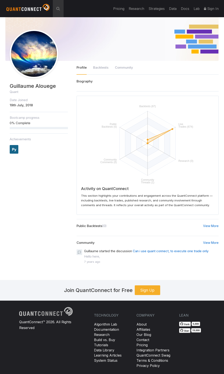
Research (136, 8)
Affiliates (143, 329)
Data (173, 8)
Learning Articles (108, 355)
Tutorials (101, 345)
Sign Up (147, 290)
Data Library (104, 350)
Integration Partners (152, 350)
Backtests (100, 67)
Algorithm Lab (105, 324)
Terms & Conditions (152, 360)
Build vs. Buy (104, 340)
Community (124, 67)
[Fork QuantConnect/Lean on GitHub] (185, 324)
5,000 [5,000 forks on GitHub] (196, 323)
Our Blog (143, 334)
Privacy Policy (148, 365)
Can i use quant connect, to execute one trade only (170, 251)
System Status (105, 360)
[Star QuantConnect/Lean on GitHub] (184, 330)
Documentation (106, 329)
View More (211, 226)
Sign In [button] (211, 8)
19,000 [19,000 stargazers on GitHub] (196, 330)
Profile (82, 67)
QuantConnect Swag (153, 355)
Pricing (118, 8)
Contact (142, 340)
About (141, 324)
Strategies (157, 8)
